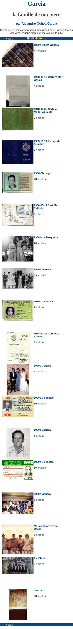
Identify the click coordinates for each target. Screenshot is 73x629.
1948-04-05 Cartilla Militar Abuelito (45, 110)
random (38, 590)
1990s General (42, 429)
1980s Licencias (44, 397)
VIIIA (9, 38)
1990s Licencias (44, 461)
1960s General (42, 269)
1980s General (42, 365)
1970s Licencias (44, 301)
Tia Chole (40, 558)
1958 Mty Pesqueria (46, 237)
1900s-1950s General (47, 44)
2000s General (42, 493)
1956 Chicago (42, 173)
